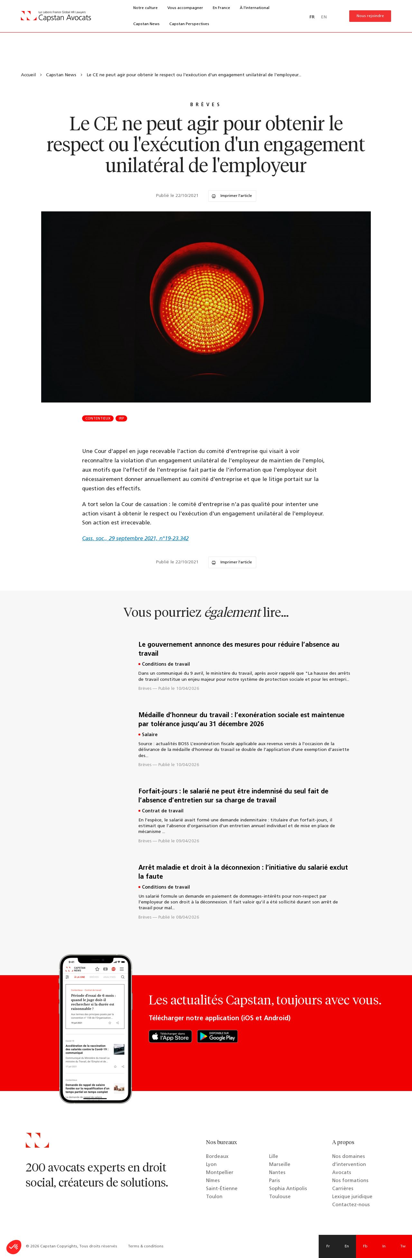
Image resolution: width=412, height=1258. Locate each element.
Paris (274, 1181)
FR (312, 17)
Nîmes (213, 1181)
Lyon (211, 1164)
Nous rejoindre (370, 16)
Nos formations (350, 1181)
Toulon (214, 1197)
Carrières (342, 1189)
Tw (403, 1246)
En (347, 1246)
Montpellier (219, 1172)
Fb (365, 1246)
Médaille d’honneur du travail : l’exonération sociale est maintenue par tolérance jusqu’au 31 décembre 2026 (241, 720)
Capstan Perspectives (189, 24)
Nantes (277, 1172)
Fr (328, 1246)
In (384, 1246)
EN (324, 17)
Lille (273, 1156)
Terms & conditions (146, 1246)
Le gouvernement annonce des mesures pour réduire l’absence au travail (238, 649)
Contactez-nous (351, 1205)
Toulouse (280, 1197)
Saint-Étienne (222, 1189)
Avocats (341, 1172)
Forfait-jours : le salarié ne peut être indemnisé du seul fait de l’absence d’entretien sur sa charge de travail (233, 796)
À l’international (254, 8)
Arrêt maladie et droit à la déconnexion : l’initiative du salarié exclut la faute (243, 872)
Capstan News (146, 24)
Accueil (28, 75)
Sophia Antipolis (288, 1189)
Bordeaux (217, 1156)
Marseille (279, 1164)
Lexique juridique (352, 1197)
